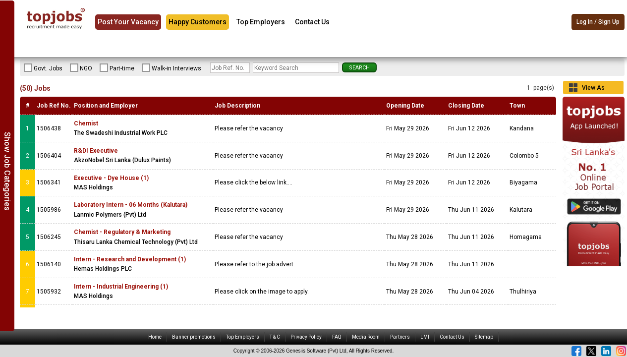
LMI (424, 337)
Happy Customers (198, 22)
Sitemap (484, 337)
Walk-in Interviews (171, 68)
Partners (400, 337)
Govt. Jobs (43, 68)
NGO (81, 68)
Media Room (366, 337)
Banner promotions (194, 337)
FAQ (337, 337)
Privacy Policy (306, 337)
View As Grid (593, 89)
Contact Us (312, 22)
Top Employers (260, 22)
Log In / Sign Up (598, 22)
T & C (275, 337)
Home (155, 337)
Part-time (117, 68)
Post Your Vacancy (128, 22)
